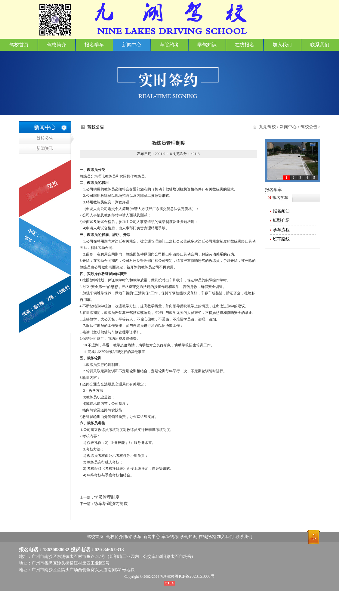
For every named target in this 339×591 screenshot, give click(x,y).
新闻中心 (131, 44)
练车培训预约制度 (111, 503)
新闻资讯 (36, 155)
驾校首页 (19, 44)
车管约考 (169, 44)
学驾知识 (207, 44)
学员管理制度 (106, 497)
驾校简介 (56, 44)
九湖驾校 (267, 127)
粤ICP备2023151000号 (194, 576)
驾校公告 (53, 138)
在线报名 (244, 44)
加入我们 (282, 44)
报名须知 (281, 211)
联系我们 (319, 44)
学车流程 (281, 229)
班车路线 (281, 239)
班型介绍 (281, 220)
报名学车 (94, 44)
